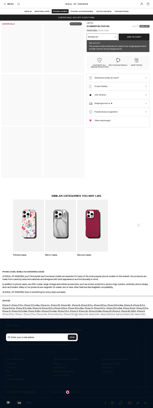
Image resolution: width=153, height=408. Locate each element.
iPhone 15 (128, 305)
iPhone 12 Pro (142, 308)
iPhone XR (106, 311)
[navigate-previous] (138, 225)
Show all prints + (142, 44)
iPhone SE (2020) (128, 311)
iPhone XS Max (95, 311)
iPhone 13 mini (129, 308)
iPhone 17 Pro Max (32, 305)
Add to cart (134, 37)
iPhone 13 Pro (99, 308)
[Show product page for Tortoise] (129, 59)
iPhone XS (83, 311)
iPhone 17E (55, 305)
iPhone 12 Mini (34, 311)
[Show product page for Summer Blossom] (95, 59)
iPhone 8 (141, 311)
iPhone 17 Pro (17, 305)
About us (58, 363)
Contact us (10, 367)
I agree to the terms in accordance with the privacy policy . (39, 344)
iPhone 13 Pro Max (114, 308)
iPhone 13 (88, 308)
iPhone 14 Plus (60, 308)
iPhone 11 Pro (63, 311)
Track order (11, 363)
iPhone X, (116, 311)
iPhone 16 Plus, (100, 305)
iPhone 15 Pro (139, 305)
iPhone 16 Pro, (87, 305)
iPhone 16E (65, 305)
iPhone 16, (76, 305)
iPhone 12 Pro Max (19, 311)
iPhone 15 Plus (8, 308)
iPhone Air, (45, 305)
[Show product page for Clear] (112, 59)
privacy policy (63, 344)
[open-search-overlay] (18, 4)
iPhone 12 (6, 311)
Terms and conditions (111, 363)
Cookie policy (108, 371)
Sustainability (60, 367)
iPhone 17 (6, 305)
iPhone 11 (74, 311)
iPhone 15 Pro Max (24, 308)
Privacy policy (108, 367)
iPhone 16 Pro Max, (115, 305)
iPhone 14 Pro (47, 308)
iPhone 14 (37, 308)
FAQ (8, 371)
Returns (9, 375)
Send (72, 337)
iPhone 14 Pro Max (76, 308)
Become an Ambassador (64, 371)
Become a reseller (62, 375)
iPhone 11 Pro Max (49, 311)
